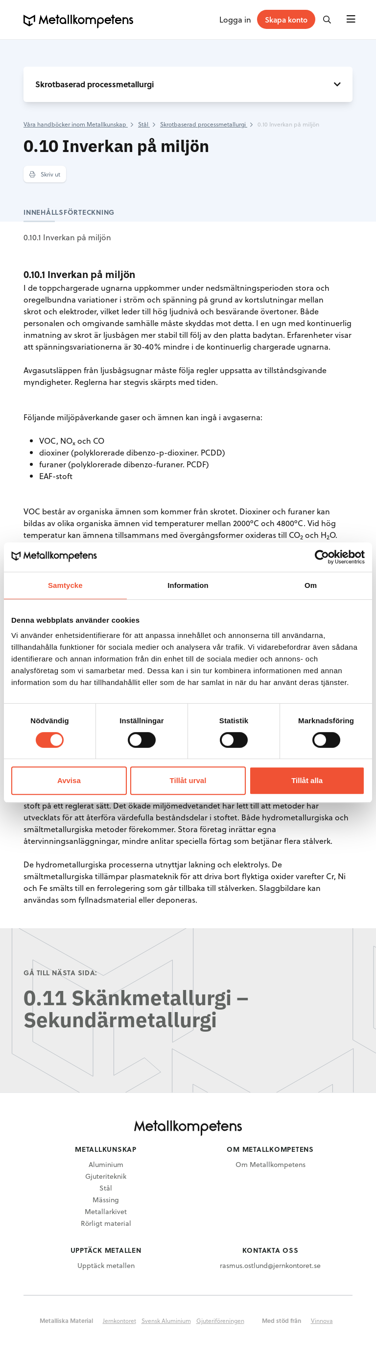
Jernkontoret (119, 1320)
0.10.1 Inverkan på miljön (67, 237)
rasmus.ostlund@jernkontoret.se (270, 1265)
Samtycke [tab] (65, 585)
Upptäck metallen (106, 1265)
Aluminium (106, 1164)
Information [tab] (188, 585)
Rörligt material (106, 1223)
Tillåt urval (188, 780)
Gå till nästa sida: (60, 972)
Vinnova (322, 1320)
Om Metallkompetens (270, 1164)
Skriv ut (44, 174)
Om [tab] (311, 585)
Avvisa (69, 780)
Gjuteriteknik (105, 1176)
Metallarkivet (106, 1211)
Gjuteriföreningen (220, 1320)
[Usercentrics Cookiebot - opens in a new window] (322, 557)
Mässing (106, 1199)
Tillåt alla (307, 780)
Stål (105, 1188)
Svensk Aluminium (166, 1320)
